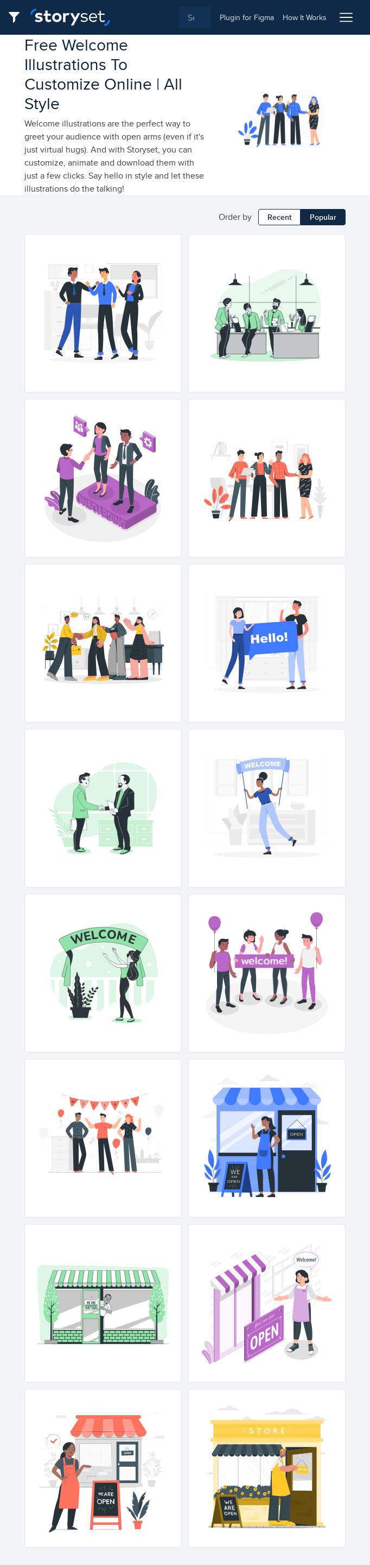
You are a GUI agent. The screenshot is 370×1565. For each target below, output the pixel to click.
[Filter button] (17, 17)
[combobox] (165, 17)
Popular (323, 217)
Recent (279, 217)
